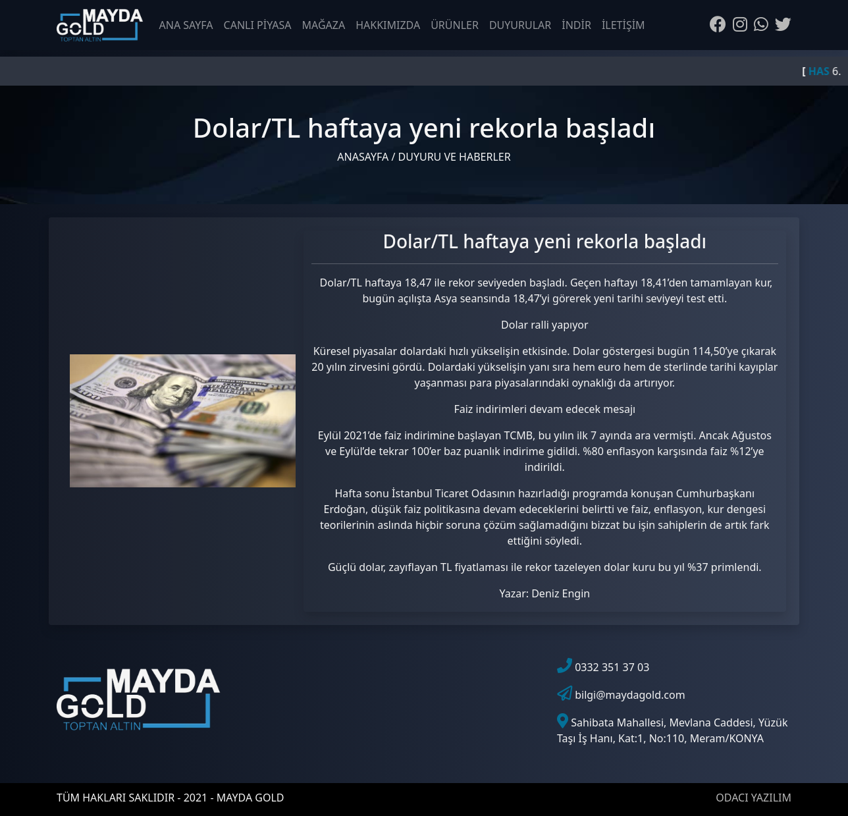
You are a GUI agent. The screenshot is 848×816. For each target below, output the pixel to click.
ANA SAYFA (186, 25)
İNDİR (576, 25)
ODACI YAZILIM (753, 797)
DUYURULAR (520, 25)
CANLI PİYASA (258, 25)
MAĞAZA (324, 25)
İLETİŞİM (623, 25)
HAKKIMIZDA (388, 25)
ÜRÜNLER (455, 25)
